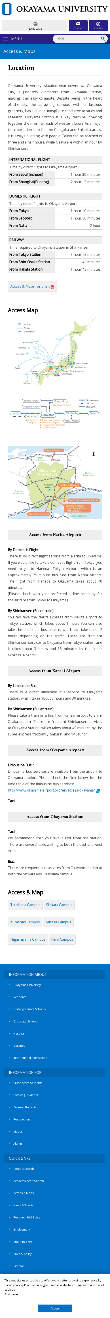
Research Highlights (26, 1217)
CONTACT (78, 28)
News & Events (23, 1205)
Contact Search (23, 1169)
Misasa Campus (58, 922)
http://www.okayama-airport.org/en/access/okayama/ (54, 790)
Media (17, 1131)
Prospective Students (27, 1083)
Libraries (19, 1046)
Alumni (18, 1144)
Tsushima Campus (25, 904)
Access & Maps (23, 1193)
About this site (23, 1242)
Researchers (22, 1119)
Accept (55, 1308)
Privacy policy (22, 1254)
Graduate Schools (25, 1021)
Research (19, 997)
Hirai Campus (62, 939)
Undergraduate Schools (29, 1009)
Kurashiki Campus (25, 922)
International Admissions (30, 1058)
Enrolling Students (25, 1095)
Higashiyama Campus (27, 939)
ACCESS (98, 28)
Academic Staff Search (28, 1181)
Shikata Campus (59, 904)
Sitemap (19, 1266)
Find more (11, 1294)
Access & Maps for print (32, 286)
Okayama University (27, 985)
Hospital (19, 1033)
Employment (21, 1229)
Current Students (25, 1107)
